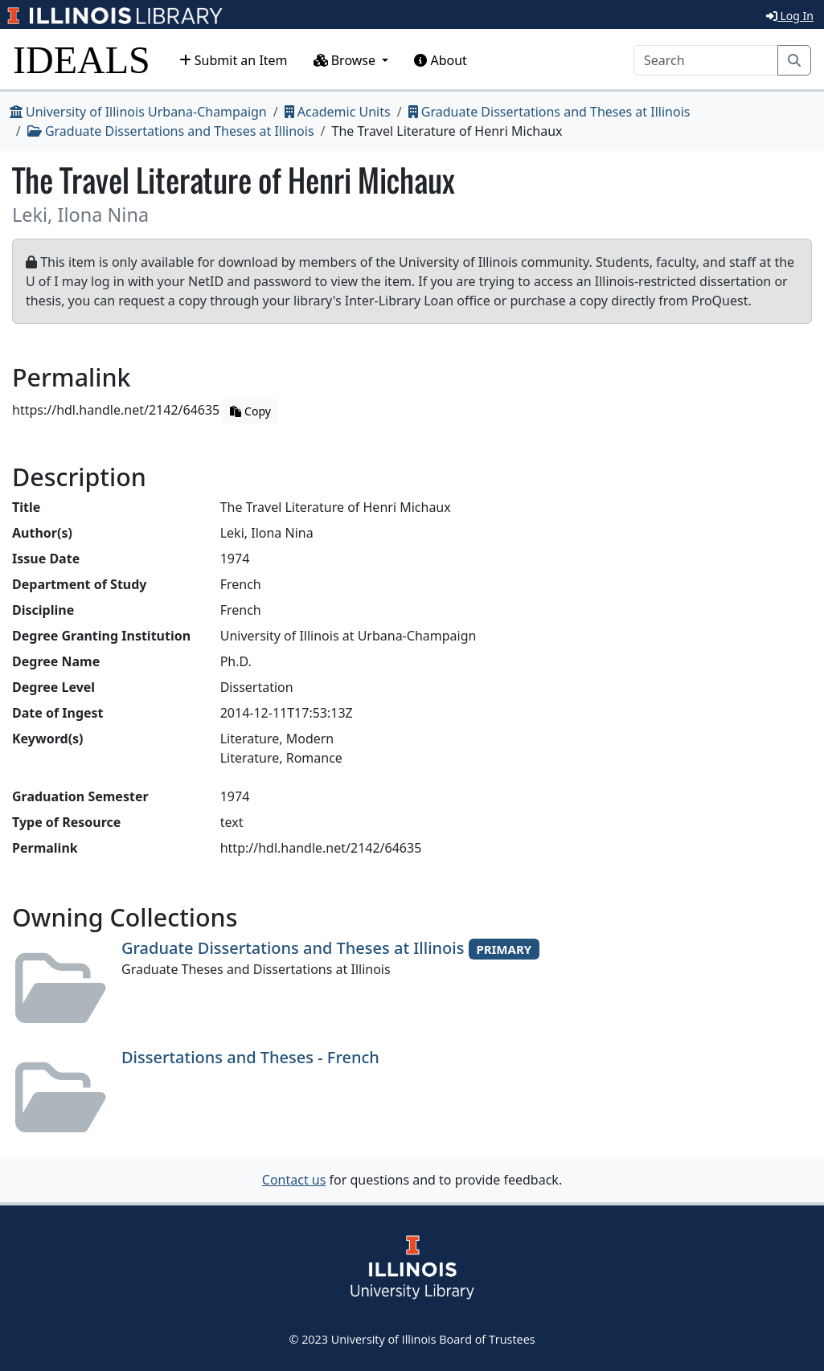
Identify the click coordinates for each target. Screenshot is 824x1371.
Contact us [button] (294, 1180)
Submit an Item (233, 60)
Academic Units (338, 112)
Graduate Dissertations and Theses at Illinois (549, 112)
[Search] (705, 60)
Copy (250, 411)
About (440, 60)
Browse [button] (346, 60)
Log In (790, 15)
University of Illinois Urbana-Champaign (138, 112)
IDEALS (81, 60)
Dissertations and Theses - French (250, 1057)
